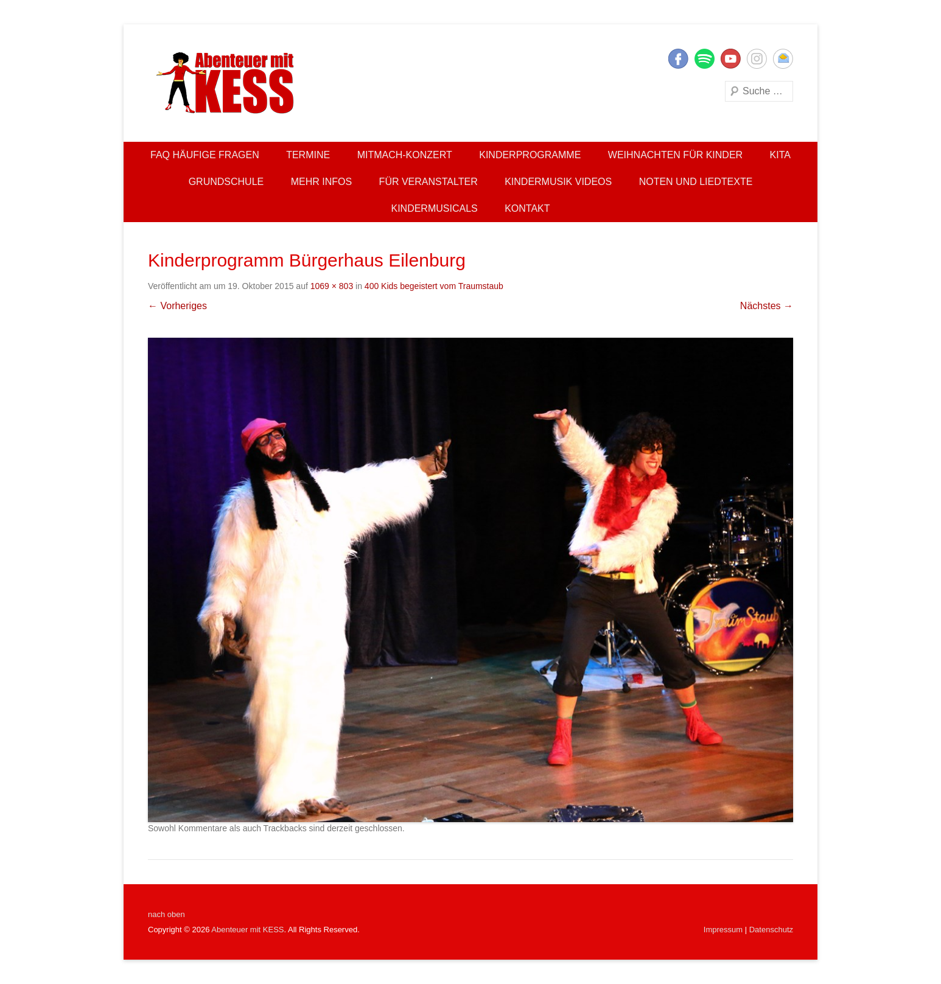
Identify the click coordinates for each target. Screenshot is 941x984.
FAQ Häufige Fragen (204, 155)
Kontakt (527, 208)
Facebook (678, 59)
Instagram (757, 59)
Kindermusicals (434, 208)
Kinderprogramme (530, 155)
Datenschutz (771, 929)
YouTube (731, 59)
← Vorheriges (177, 306)
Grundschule (226, 181)
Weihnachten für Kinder (675, 155)
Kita (780, 155)
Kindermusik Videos (558, 181)
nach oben (166, 914)
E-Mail (783, 59)
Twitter (704, 59)
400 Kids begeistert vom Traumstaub (434, 286)
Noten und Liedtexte (696, 181)
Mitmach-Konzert (404, 155)
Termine (308, 155)
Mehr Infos (321, 181)
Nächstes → (766, 306)
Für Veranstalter (428, 181)
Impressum (723, 929)
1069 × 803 (331, 286)
